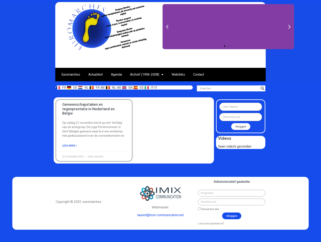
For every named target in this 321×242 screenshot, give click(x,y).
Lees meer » (69, 145)
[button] (224, 46)
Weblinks (178, 74)
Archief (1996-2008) (146, 74)
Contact (198, 74)
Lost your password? (211, 223)
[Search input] (229, 88)
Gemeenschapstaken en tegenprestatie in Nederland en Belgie (88, 108)
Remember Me (208, 209)
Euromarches (70, 74)
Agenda (116, 74)
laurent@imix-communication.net (160, 215)
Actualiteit (95, 74)
